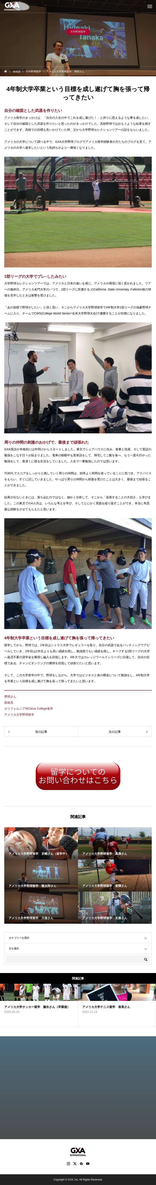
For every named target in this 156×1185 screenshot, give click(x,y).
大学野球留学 (78, 33)
